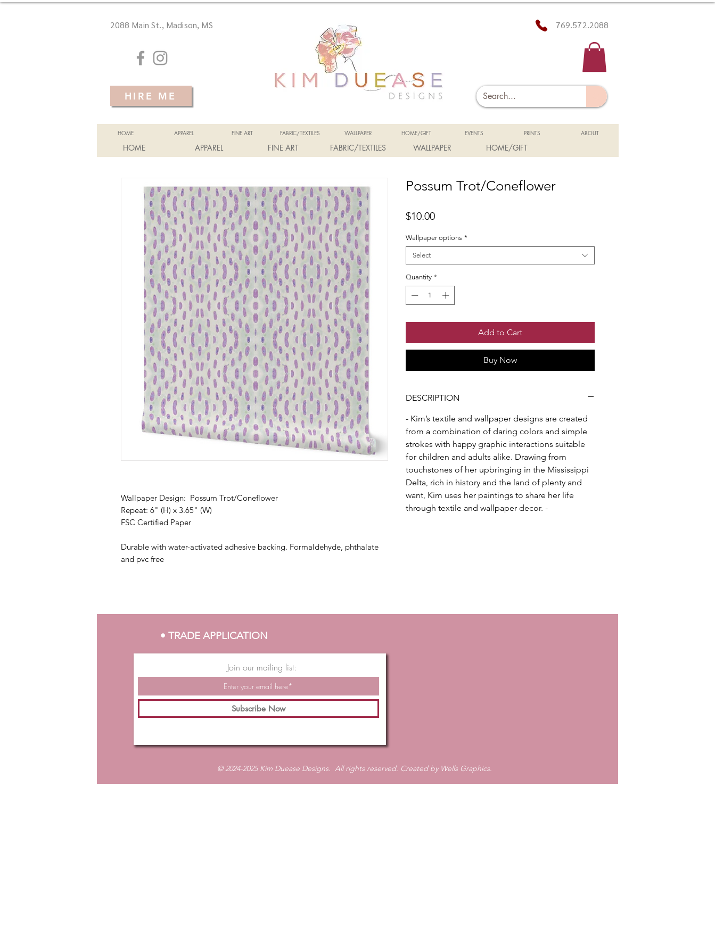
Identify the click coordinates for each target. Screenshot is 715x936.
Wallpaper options (436, 238)
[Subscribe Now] (258, 708)
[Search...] (523, 96)
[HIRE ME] (151, 96)
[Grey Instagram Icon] (160, 58)
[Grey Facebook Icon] (140, 58)
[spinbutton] (430, 295)
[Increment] (446, 295)
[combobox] (500, 255)
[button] (594, 57)
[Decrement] (413, 295)
